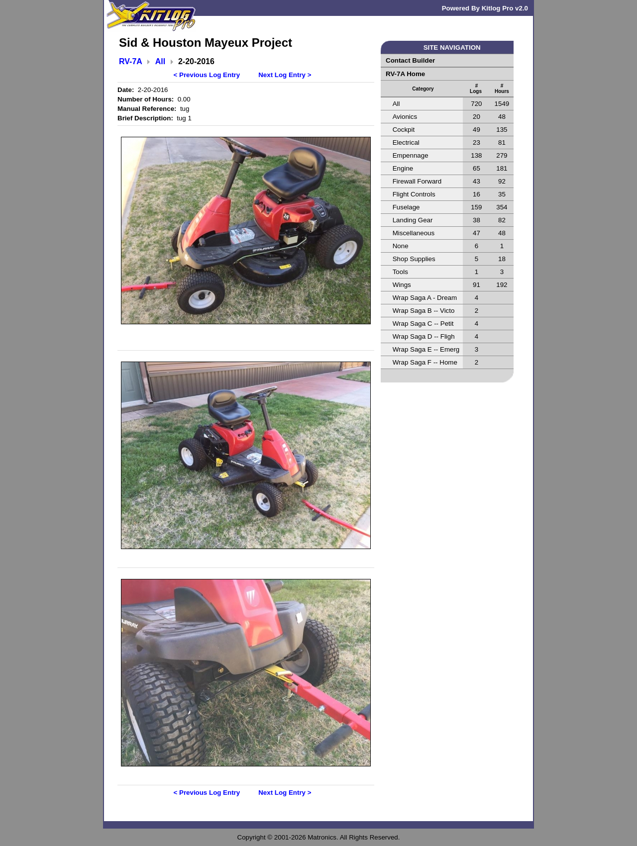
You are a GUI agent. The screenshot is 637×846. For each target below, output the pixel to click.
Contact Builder (410, 60)
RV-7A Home (405, 74)
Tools (400, 272)
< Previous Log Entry (207, 75)
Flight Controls (414, 194)
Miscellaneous (413, 233)
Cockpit (404, 129)
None (401, 246)
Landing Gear (413, 220)
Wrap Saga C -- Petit (423, 323)
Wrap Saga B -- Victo (424, 310)
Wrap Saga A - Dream (425, 297)
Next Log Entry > (284, 75)
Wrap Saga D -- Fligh (424, 336)
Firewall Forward (417, 181)
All (160, 61)
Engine (403, 168)
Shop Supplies (414, 259)
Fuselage (406, 207)
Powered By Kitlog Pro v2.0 (485, 8)
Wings (402, 284)
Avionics (405, 116)
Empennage (410, 155)
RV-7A (130, 61)
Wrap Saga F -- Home (425, 362)
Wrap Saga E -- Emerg (426, 349)
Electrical (406, 142)
